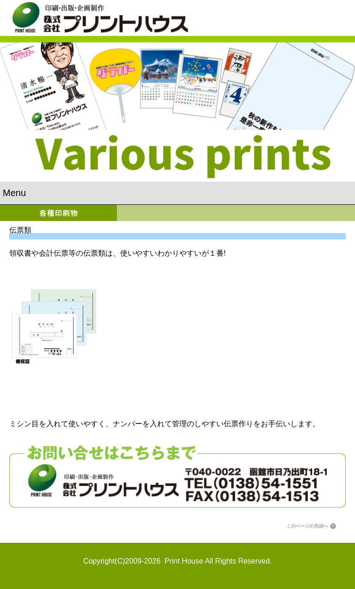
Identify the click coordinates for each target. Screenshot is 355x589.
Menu (14, 193)
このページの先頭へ (307, 525)
